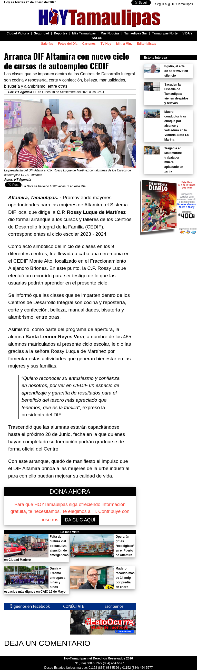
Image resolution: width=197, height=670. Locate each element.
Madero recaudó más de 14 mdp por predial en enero (124, 578)
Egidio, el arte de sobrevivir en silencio (176, 71)
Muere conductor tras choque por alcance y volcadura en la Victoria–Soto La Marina (176, 125)
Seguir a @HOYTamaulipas (174, 4)
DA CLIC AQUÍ (80, 519)
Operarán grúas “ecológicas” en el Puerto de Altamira (124, 546)
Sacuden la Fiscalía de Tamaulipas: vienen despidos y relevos (176, 94)
